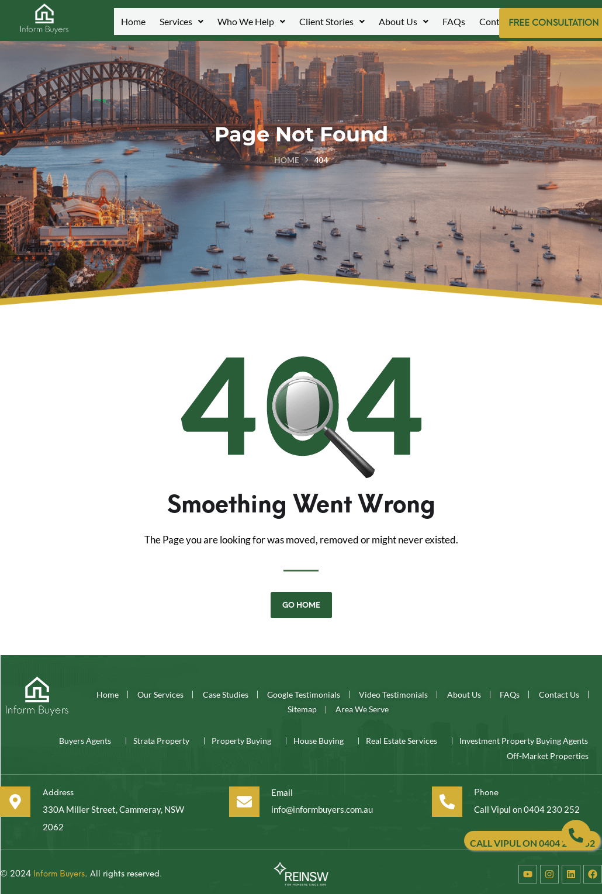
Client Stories (332, 21)
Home (133, 21)
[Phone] (445, 798)
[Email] (241, 798)
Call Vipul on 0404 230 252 (527, 805)
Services (181, 21)
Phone (485, 788)
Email (279, 788)
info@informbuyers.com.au (322, 805)
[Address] (15, 798)
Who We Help (251, 21)
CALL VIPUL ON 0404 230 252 (532, 842)
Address (60, 788)
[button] (181, 21)
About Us (403, 21)
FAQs (453, 21)
